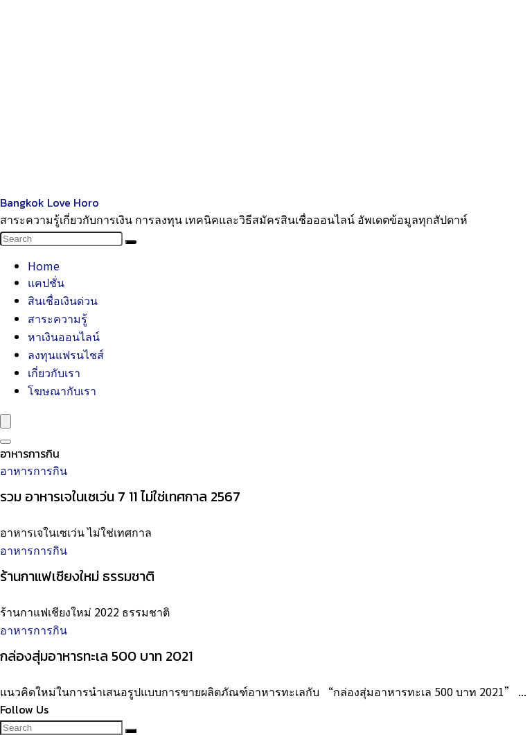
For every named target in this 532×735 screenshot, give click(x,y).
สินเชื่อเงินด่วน (63, 300)
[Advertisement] (266, 97)
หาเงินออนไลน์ (64, 336)
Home (44, 265)
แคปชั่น (46, 282)
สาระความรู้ (57, 318)
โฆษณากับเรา (62, 390)
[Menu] (5, 421)
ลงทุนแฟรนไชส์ (66, 354)
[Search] (130, 242)
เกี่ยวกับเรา (54, 372)
